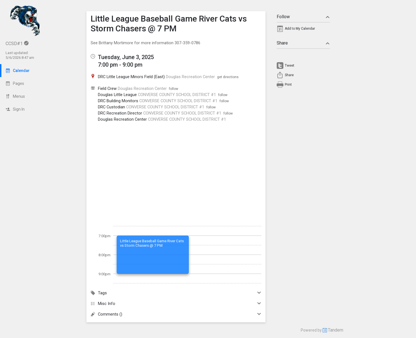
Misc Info (176, 303)
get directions (228, 77)
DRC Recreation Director (120, 113)
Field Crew (107, 88)
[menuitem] (303, 30)
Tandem (335, 330)
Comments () (176, 314)
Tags (176, 292)
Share (303, 43)
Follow (303, 16)
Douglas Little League (117, 94)
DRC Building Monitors (118, 100)
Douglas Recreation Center (122, 119)
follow (173, 89)
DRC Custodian (111, 106)
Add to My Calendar (300, 29)
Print (288, 85)
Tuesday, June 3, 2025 (126, 57)
